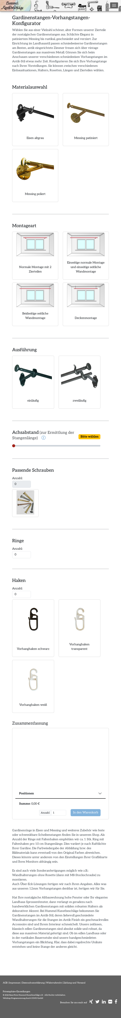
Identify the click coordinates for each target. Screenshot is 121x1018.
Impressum (14, 982)
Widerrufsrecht (54, 982)
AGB (5, 982)
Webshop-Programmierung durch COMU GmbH (23, 998)
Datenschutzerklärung (33, 982)
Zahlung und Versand (74, 982)
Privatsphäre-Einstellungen (16, 991)
